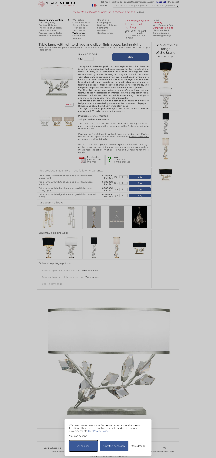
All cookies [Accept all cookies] (83, 446)
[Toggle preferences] (137, 446)
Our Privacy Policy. (98, 431)
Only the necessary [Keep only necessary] (114, 446)
